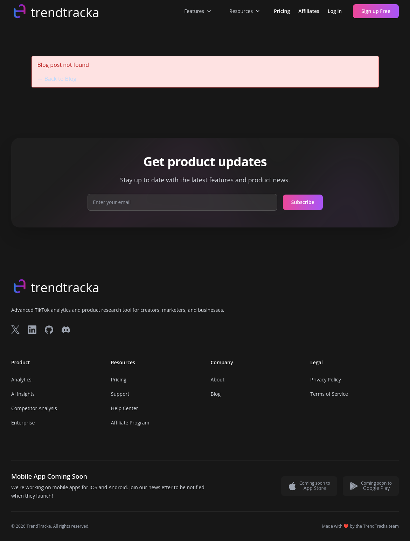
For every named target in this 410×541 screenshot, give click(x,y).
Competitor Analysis (34, 408)
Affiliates (308, 11)
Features (198, 11)
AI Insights (23, 394)
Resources (245, 11)
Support (120, 394)
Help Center (124, 408)
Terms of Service (329, 394)
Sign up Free (375, 11)
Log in (335, 11)
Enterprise (23, 422)
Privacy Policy (325, 379)
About (217, 379)
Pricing (282, 11)
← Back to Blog (57, 79)
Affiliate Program (130, 422)
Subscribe (302, 202)
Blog (216, 394)
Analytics (21, 379)
